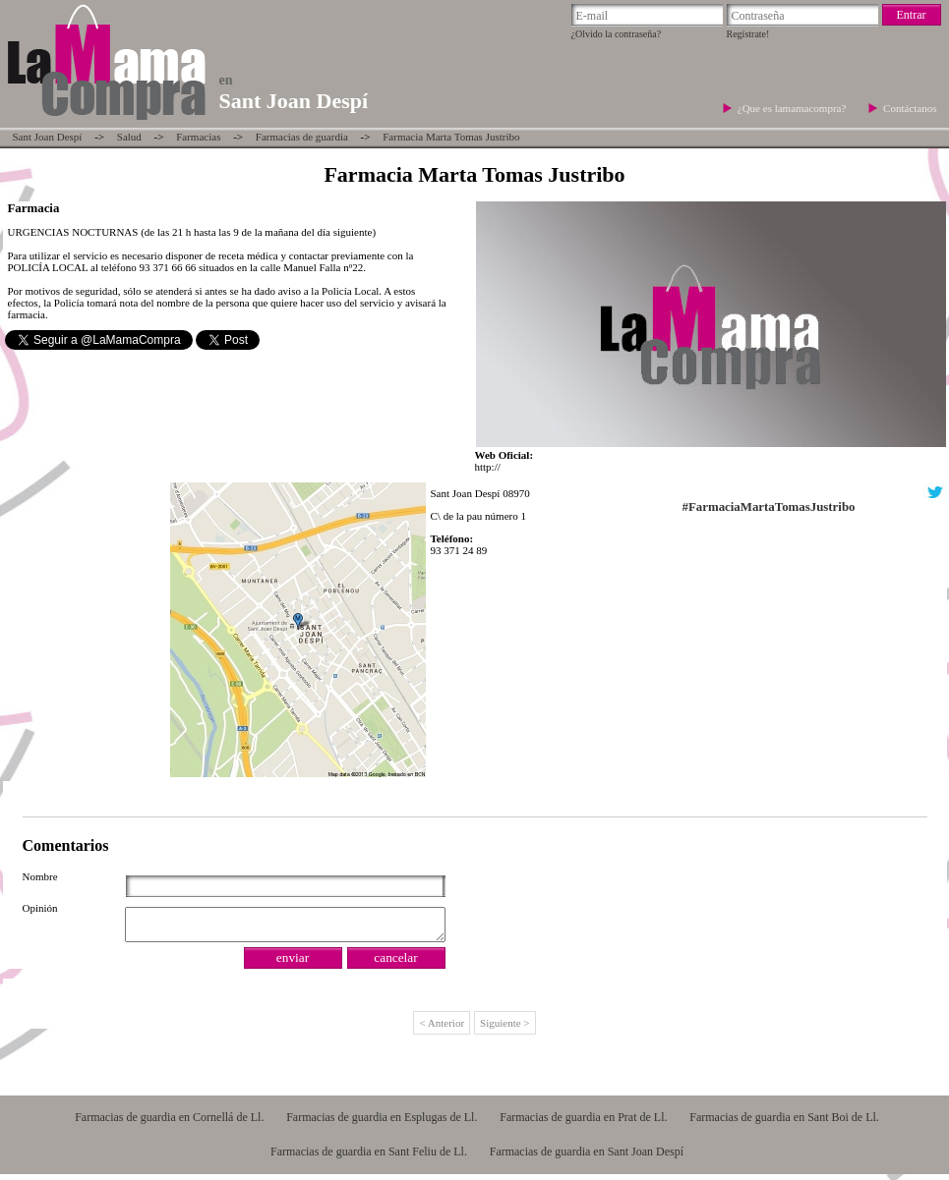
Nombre (40, 876)
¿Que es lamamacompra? (793, 108)
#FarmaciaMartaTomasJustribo (769, 507)
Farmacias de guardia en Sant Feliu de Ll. (368, 1157)
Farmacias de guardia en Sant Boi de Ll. (784, 1123)
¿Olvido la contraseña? (616, 33)
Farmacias (198, 136)
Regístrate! (748, 33)
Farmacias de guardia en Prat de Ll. (583, 1123)
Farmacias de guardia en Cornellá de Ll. (169, 1123)
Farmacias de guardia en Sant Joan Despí (586, 1157)
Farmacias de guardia (302, 136)
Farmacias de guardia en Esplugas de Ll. (381, 1123)
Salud (129, 136)
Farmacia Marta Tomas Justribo (451, 136)
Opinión (40, 908)
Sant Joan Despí (48, 136)
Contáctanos (909, 108)
